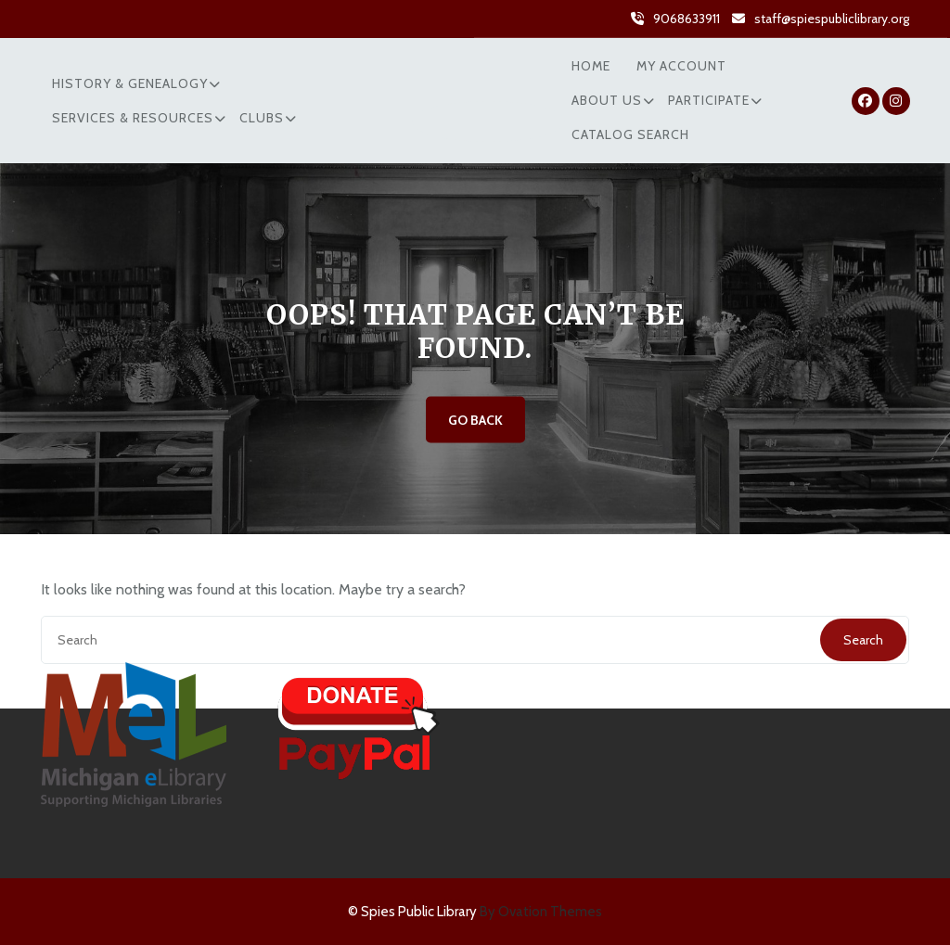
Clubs (261, 117)
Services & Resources (132, 117)
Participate (709, 100)
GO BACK (475, 420)
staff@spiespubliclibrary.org (831, 17)
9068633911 (686, 17)
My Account (681, 65)
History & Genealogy (130, 83)
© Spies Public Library (475, 911)
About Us (606, 100)
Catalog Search (630, 134)
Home (590, 65)
